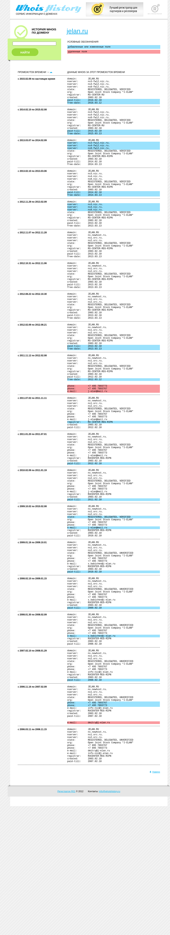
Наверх (155, 900)
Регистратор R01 (66, 920)
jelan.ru (77, 31)
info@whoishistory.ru (109, 920)
